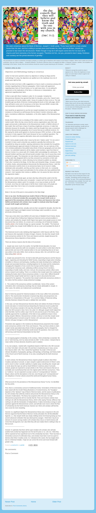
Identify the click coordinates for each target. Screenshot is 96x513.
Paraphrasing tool (70, 139)
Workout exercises (70, 146)
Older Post (56, 502)
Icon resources (69, 148)
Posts (69, 162)
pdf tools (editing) (70, 155)
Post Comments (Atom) (20, 505)
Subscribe (78, 92)
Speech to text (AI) (70, 144)
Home (33, 502)
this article (11, 224)
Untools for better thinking (72, 137)
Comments (70, 166)
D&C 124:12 (17, 254)
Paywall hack (69, 141)
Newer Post (10, 502)
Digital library (69, 150)
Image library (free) (70, 153)
